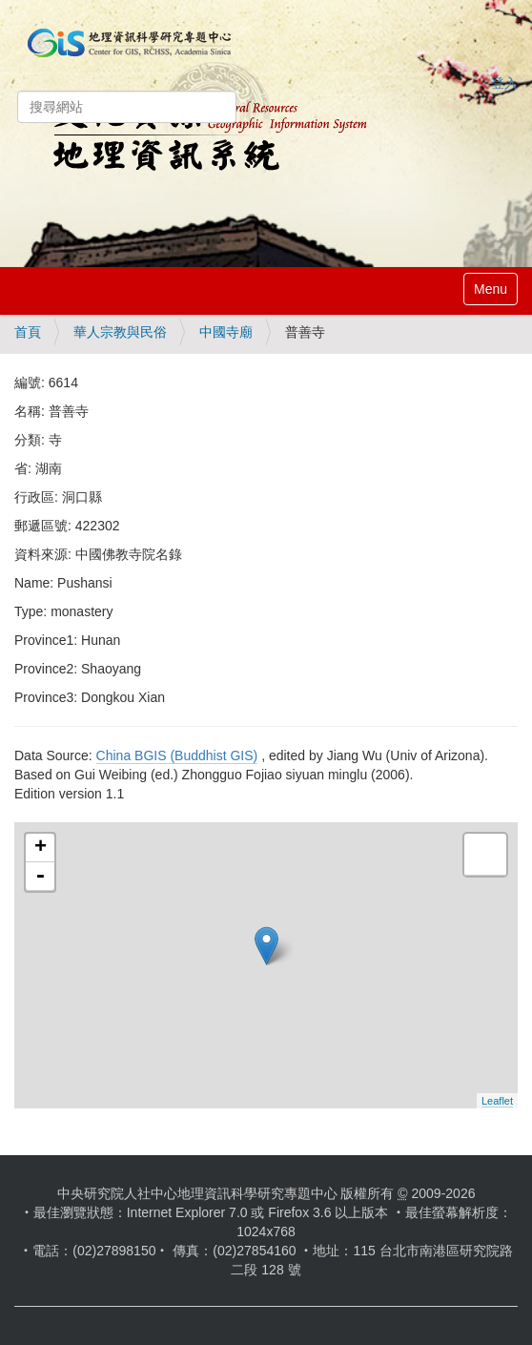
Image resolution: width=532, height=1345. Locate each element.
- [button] (40, 876)
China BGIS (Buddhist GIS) (177, 755)
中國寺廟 (226, 332)
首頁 (27, 332)
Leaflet (497, 1101)
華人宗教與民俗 (120, 332)
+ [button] (40, 848)
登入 (504, 83)
